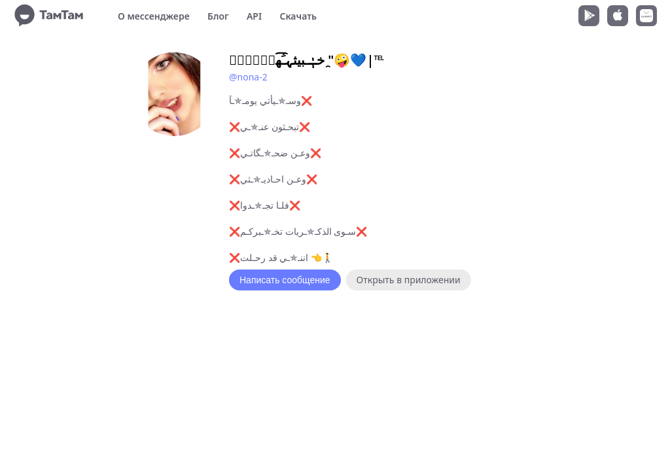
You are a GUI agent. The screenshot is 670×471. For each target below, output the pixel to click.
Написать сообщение (284, 280)
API (254, 16)
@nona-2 (248, 77)
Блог (217, 16)
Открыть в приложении (409, 279)
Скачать (298, 16)
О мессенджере (154, 16)
